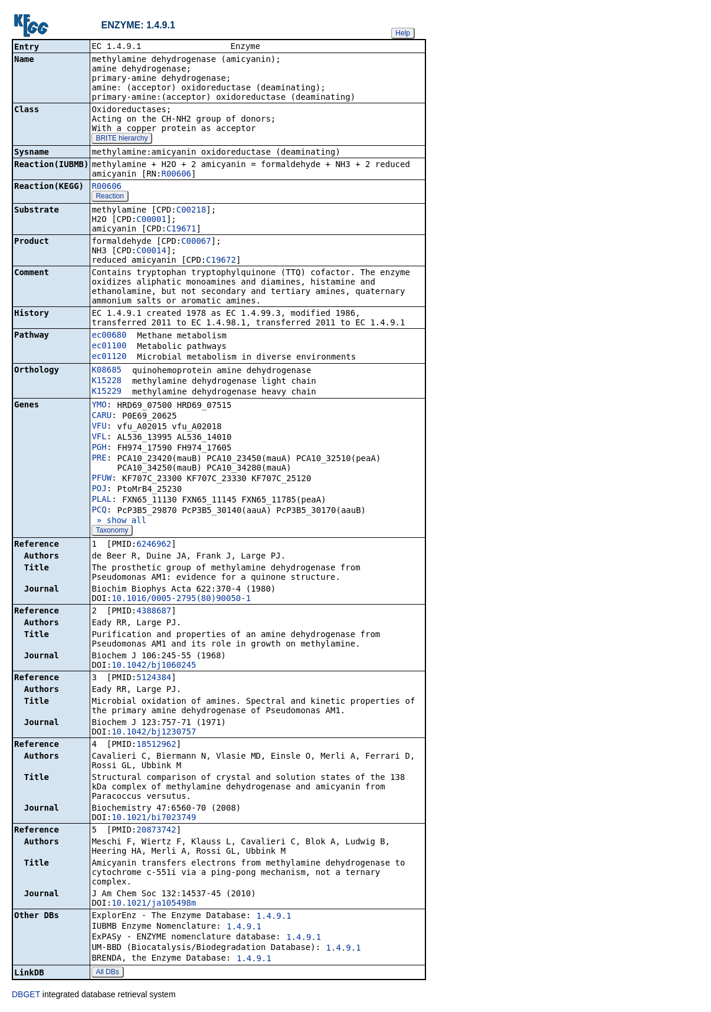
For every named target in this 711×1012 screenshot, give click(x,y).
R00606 (176, 174)
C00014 (151, 251)
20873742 (156, 830)
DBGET (26, 995)
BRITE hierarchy (122, 139)
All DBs (107, 973)
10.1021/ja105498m (154, 904)
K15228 (106, 381)
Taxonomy (112, 531)
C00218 (191, 211)
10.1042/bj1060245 (154, 666)
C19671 (181, 229)
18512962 (156, 745)
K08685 (106, 371)
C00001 (151, 220)
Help (402, 33)
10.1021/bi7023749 (154, 818)
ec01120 (108, 357)
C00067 (196, 242)
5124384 (153, 678)
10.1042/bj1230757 (154, 732)
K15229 (106, 392)
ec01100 (108, 346)
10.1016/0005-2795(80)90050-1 (181, 599)
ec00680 (108, 336)
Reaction (109, 197)
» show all (118, 521)
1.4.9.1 (274, 917)
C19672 (221, 261)
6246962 (153, 545)
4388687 (153, 611)
